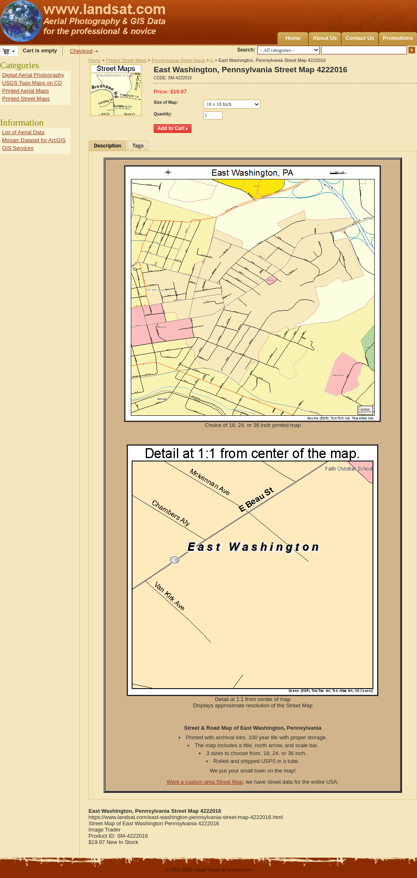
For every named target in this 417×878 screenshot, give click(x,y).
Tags (138, 146)
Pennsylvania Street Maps (178, 60)
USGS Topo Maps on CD (32, 83)
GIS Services (18, 148)
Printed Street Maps (126, 60)
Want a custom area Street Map (205, 782)
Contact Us (360, 38)
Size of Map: (166, 102)
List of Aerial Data (23, 132)
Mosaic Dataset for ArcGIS (34, 140)
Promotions (398, 38)
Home (292, 38)
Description (107, 146)
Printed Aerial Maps (25, 91)
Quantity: (163, 114)
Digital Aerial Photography (33, 75)
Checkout (81, 51)
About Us (325, 38)
